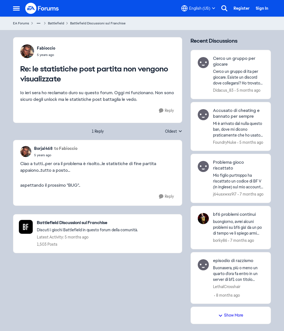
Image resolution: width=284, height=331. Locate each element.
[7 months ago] (250, 194)
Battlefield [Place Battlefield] (56, 23)
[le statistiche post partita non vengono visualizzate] (46, 54)
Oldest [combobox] (173, 131)
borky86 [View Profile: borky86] (220, 240)
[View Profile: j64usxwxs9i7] (203, 166)
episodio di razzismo (233, 260)
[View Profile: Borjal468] (25, 151)
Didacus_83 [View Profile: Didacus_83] (223, 90)
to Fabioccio (65, 148)
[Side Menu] (16, 8)
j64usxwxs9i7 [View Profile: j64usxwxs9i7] (225, 194)
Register (242, 8)
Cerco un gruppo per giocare (234, 61)
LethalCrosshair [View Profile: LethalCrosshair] (226, 286)
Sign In (262, 8)
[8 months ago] (227, 295)
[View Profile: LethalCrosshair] (203, 264)
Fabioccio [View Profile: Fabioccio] (46, 48)
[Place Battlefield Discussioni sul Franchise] (87, 223)
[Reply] (166, 110)
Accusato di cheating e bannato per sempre (236, 113)
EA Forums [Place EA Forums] (21, 23)
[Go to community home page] (42, 8)
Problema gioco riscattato (228, 165)
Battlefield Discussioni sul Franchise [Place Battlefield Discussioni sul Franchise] (98, 23)
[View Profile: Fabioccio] (27, 51)
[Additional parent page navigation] (38, 23)
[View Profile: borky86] (203, 218)
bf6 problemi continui (234, 214)
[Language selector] (198, 8)
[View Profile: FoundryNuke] (203, 114)
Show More (230, 315)
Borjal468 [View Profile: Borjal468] (43, 148)
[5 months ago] (247, 90)
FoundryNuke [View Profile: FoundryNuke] (224, 142)
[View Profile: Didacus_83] (203, 62)
